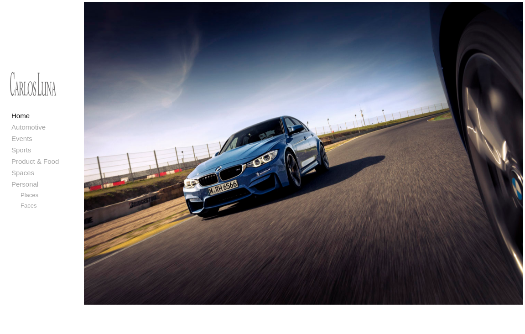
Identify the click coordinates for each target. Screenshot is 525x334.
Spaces (22, 173)
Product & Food (35, 161)
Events (21, 138)
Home (20, 116)
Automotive (28, 127)
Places (29, 195)
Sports (21, 150)
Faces (28, 205)
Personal (24, 184)
